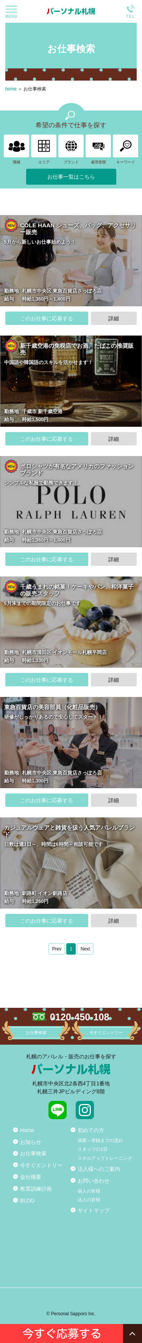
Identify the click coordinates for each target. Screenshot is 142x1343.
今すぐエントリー (41, 1165)
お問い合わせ (93, 1181)
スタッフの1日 (93, 1149)
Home (27, 1130)
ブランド (71, 149)
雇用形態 (98, 149)
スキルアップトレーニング (105, 1158)
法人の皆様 (89, 1199)
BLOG (27, 1200)
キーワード (125, 149)
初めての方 (91, 1130)
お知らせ (30, 1142)
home (11, 89)
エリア (43, 149)
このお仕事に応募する (46, 318)
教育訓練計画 (36, 1189)
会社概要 (30, 1177)
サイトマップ (93, 1210)
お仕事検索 (34, 89)
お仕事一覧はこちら (71, 177)
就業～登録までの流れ (100, 1140)
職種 (16, 149)
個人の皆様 (89, 1191)
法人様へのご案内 (99, 1169)
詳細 (113, 318)
